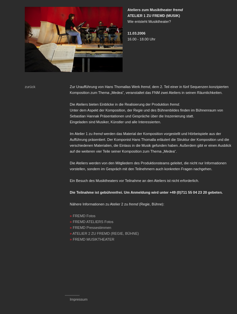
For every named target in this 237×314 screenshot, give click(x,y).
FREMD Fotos (84, 216)
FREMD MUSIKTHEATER (93, 239)
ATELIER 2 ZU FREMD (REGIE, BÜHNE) (106, 233)
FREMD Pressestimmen (92, 228)
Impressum (78, 299)
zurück (30, 87)
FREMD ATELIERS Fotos (93, 222)
